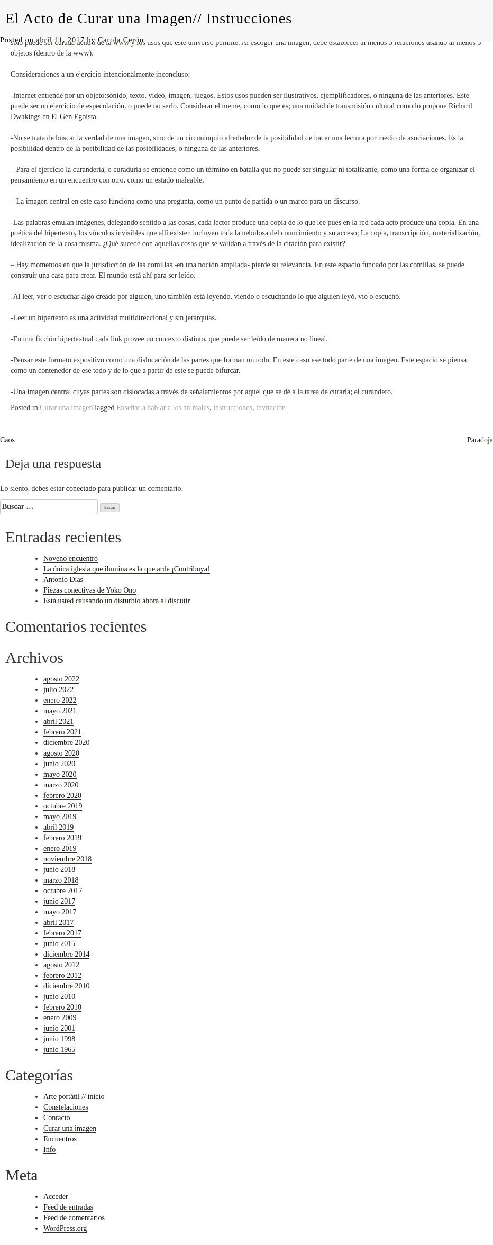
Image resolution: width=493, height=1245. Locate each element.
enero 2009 (60, 1018)
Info (49, 1149)
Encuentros (60, 1139)
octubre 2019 (62, 806)
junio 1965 (59, 1049)
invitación (271, 408)
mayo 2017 (60, 912)
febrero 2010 (62, 1007)
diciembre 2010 (66, 986)
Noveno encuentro (70, 558)
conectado (81, 489)
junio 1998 (59, 1039)
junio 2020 (59, 764)
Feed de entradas (68, 1207)
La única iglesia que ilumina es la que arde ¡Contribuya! (126, 569)
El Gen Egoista (73, 117)
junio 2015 (59, 944)
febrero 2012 (62, 975)
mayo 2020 (60, 774)
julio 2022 (58, 690)
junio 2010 (59, 997)
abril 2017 (58, 922)
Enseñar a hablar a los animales (162, 408)
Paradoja (480, 440)
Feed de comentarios (74, 1218)
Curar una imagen (66, 408)
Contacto (56, 1118)
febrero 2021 (62, 732)
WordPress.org (65, 1228)
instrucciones (232, 408)
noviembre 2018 (67, 859)
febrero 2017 (62, 933)
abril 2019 (58, 827)
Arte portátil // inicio (73, 1097)
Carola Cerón (121, 40)
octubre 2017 (62, 891)
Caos (7, 440)
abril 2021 (58, 721)
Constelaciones (65, 1107)
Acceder (55, 1197)
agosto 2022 (61, 679)
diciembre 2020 (66, 743)
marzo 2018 (60, 880)
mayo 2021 (60, 711)
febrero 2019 (62, 838)
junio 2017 (59, 901)
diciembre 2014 (66, 954)
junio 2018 (59, 870)
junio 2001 (59, 1028)
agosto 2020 (61, 753)
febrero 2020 (62, 795)
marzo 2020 (60, 785)
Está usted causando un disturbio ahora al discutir (116, 601)
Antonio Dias (63, 580)
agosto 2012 (61, 965)
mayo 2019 (60, 817)
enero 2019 (60, 848)
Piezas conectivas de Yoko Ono (89, 590)
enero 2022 (60, 700)
